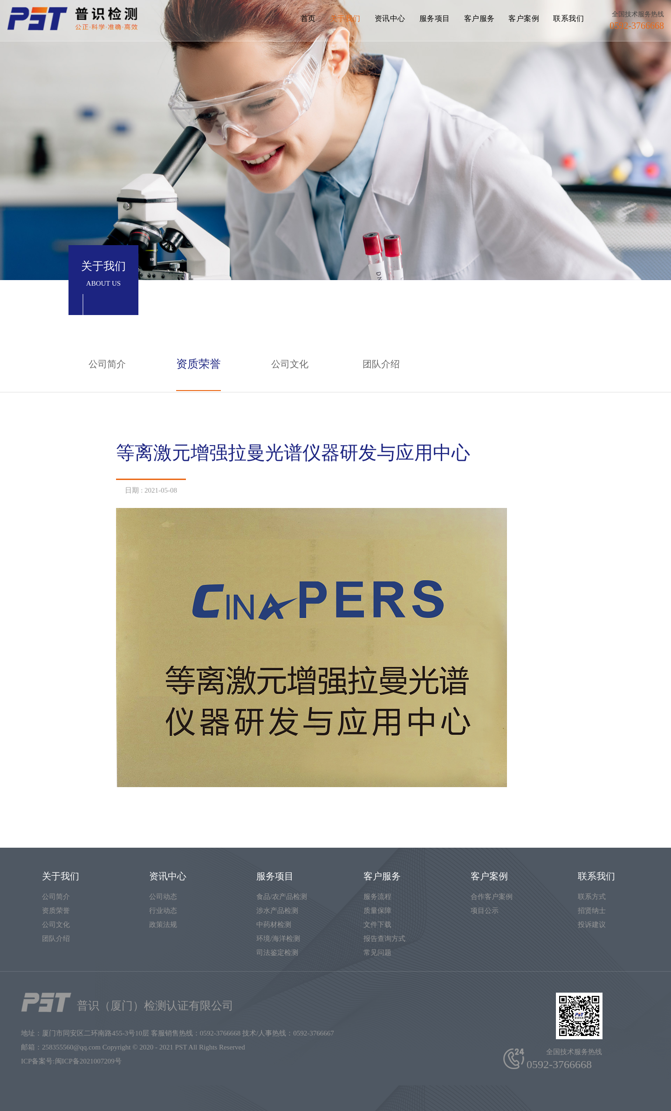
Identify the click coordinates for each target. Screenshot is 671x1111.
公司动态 (163, 896)
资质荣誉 (198, 364)
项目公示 (485, 910)
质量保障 (377, 910)
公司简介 (107, 364)
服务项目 (434, 18)
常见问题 (377, 952)
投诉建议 (592, 924)
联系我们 (568, 18)
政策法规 (163, 924)
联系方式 (592, 896)
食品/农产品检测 (281, 896)
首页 (308, 18)
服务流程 (377, 896)
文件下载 (377, 924)
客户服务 (479, 18)
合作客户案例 (492, 896)
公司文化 (289, 364)
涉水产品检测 (277, 910)
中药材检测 (273, 924)
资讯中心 (390, 18)
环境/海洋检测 (278, 938)
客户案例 (523, 18)
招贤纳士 (592, 910)
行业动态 (163, 910)
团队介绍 (381, 364)
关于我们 (345, 18)
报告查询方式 (384, 938)
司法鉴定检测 (277, 952)
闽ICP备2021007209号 (88, 1061)
